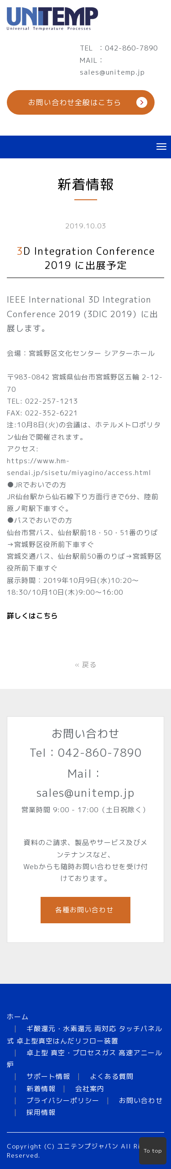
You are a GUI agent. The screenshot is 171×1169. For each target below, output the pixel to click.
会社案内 (89, 1088)
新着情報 (41, 1088)
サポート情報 (48, 1076)
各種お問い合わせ (85, 910)
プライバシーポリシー (62, 1100)
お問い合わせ (141, 1100)
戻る (86, 664)
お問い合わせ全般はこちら (74, 102)
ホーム (18, 1017)
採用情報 (41, 1112)
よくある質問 (112, 1076)
